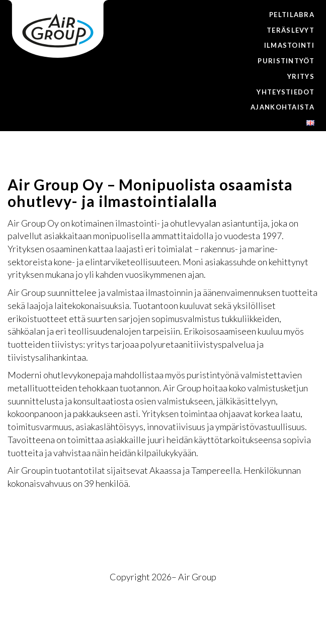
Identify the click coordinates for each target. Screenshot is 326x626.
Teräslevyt (290, 30)
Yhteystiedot (285, 92)
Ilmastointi (289, 45)
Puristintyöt (286, 61)
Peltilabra (291, 15)
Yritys (300, 76)
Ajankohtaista (282, 107)
